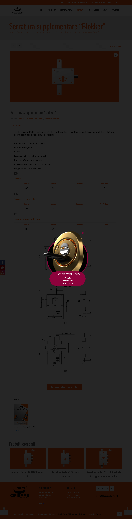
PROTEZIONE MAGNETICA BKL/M (67, 274)
